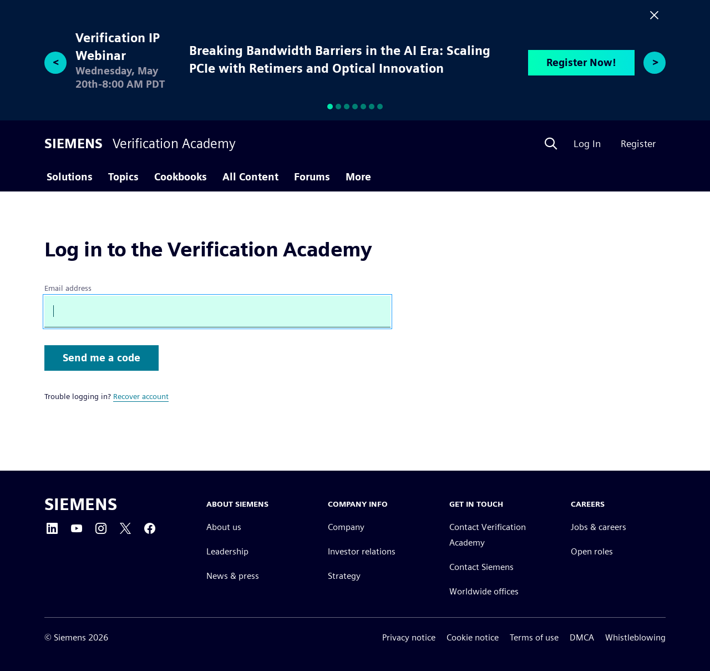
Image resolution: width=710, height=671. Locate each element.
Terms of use (534, 637)
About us (223, 527)
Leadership (227, 551)
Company (346, 527)
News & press (232, 576)
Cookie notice (473, 637)
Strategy (344, 576)
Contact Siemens (481, 567)
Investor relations (361, 551)
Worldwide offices (484, 591)
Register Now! (581, 62)
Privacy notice (408, 637)
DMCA (582, 637)
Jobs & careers (598, 527)
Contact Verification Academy (487, 535)
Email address (68, 288)
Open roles (592, 551)
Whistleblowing (635, 637)
